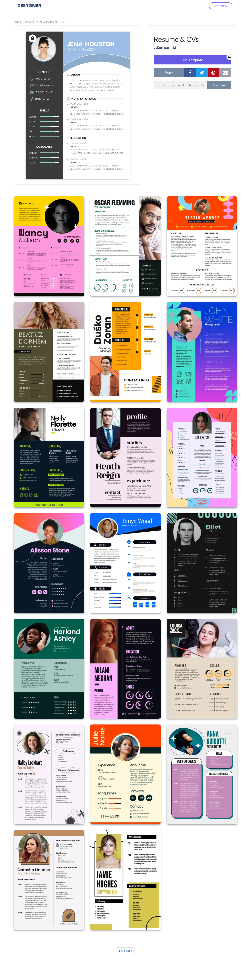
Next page (125, 950)
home (17, 21)
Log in (197, 5)
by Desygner (161, 47)
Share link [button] (219, 85)
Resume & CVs (48, 21)
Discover (30, 21)
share (168, 73)
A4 (63, 21)
